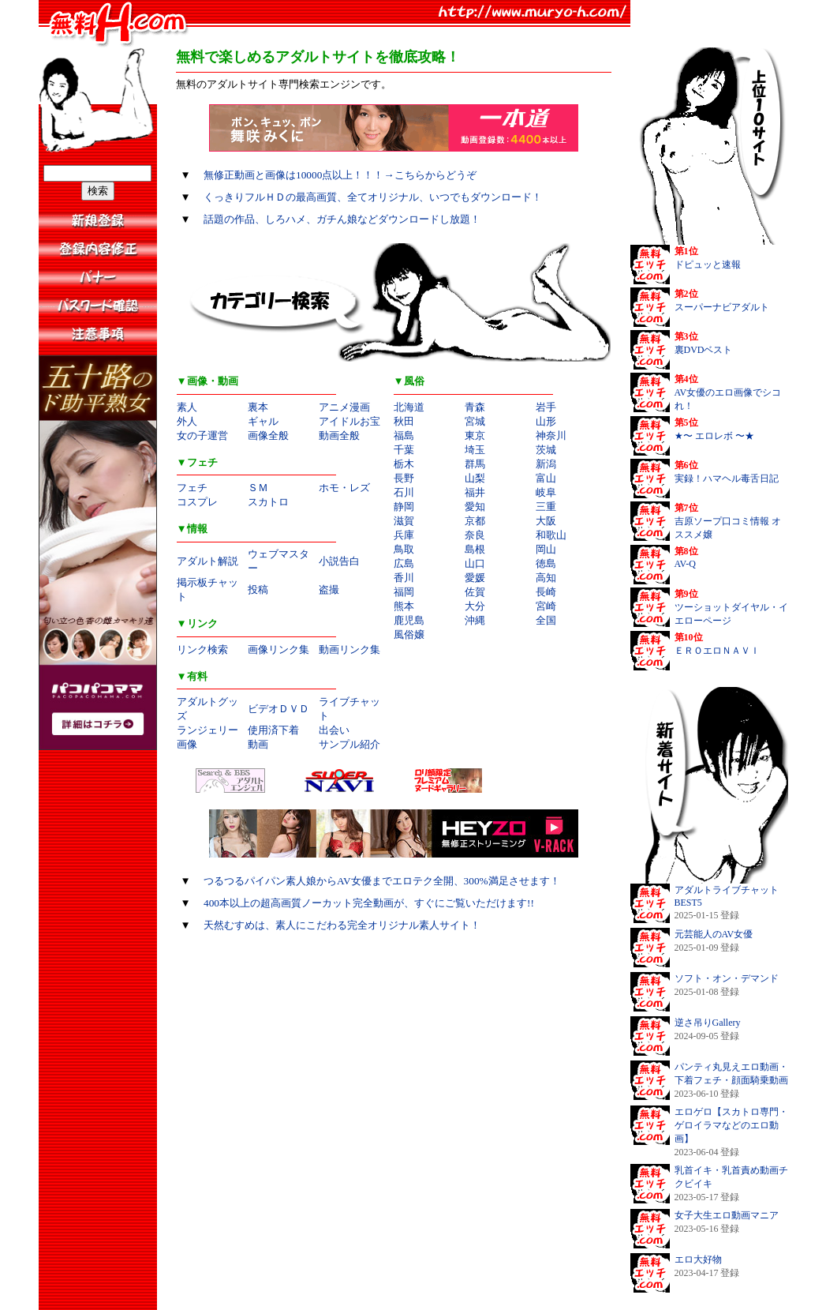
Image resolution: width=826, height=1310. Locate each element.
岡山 (546, 549)
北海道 (409, 407)
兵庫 (404, 535)
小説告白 (339, 561)
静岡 (404, 506)
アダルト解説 (207, 561)
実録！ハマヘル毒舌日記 (727, 478)
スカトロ (268, 502)
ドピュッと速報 (708, 264)
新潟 (546, 464)
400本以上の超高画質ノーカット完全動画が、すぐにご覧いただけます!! (369, 903)
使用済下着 (273, 730)
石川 (404, 492)
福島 (404, 435)
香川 (404, 578)
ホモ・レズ (344, 488)
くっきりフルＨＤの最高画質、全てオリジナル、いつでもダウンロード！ (373, 197)
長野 (404, 478)
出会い (334, 730)
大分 (475, 606)
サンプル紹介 (349, 744)
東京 (475, 435)
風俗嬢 (409, 634)
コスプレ (197, 502)
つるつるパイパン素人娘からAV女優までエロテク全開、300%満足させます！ (382, 881)
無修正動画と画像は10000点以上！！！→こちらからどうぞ (340, 175)
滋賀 (404, 521)
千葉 (404, 450)
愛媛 (475, 578)
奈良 (475, 535)
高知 (546, 578)
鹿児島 (409, 620)
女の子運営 (202, 435)
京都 (475, 521)
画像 (187, 744)
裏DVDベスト (704, 349)
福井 (475, 492)
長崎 (546, 592)
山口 (475, 563)
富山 (546, 478)
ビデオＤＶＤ (278, 709)
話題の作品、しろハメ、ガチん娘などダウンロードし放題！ (342, 219)
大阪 (546, 521)
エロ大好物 (698, 1259)
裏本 (258, 407)
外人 (187, 421)
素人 (187, 407)
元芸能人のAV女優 (714, 934)
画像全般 (268, 435)
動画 (258, 744)
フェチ (192, 488)
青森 (475, 407)
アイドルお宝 (349, 421)
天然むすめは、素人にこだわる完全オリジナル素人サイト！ (342, 925)
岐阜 (546, 492)
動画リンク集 (349, 649)
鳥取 (404, 549)
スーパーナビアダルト (722, 307)
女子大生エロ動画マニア (727, 1215)
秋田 (404, 421)
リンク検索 (202, 649)
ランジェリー (207, 730)
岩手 (546, 407)
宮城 (475, 421)
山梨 (475, 478)
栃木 (404, 464)
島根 (475, 549)
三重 (546, 506)
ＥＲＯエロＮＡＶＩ (717, 650)
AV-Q (685, 563)
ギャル (263, 421)
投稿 (258, 589)
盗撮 (329, 589)
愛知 (475, 506)
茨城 (546, 450)
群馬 (475, 464)
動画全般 (339, 435)
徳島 (546, 563)
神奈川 (551, 435)
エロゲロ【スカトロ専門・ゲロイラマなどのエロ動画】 (731, 1125)
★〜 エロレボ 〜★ (714, 435)
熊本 (404, 606)
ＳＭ (258, 488)
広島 (404, 563)
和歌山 (551, 535)
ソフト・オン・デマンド (727, 978)
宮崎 (546, 606)
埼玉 (475, 450)
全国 (546, 620)
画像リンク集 (278, 649)
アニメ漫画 (344, 407)
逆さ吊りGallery (708, 1022)
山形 (546, 421)
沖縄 (475, 620)
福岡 (404, 592)
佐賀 (475, 592)
